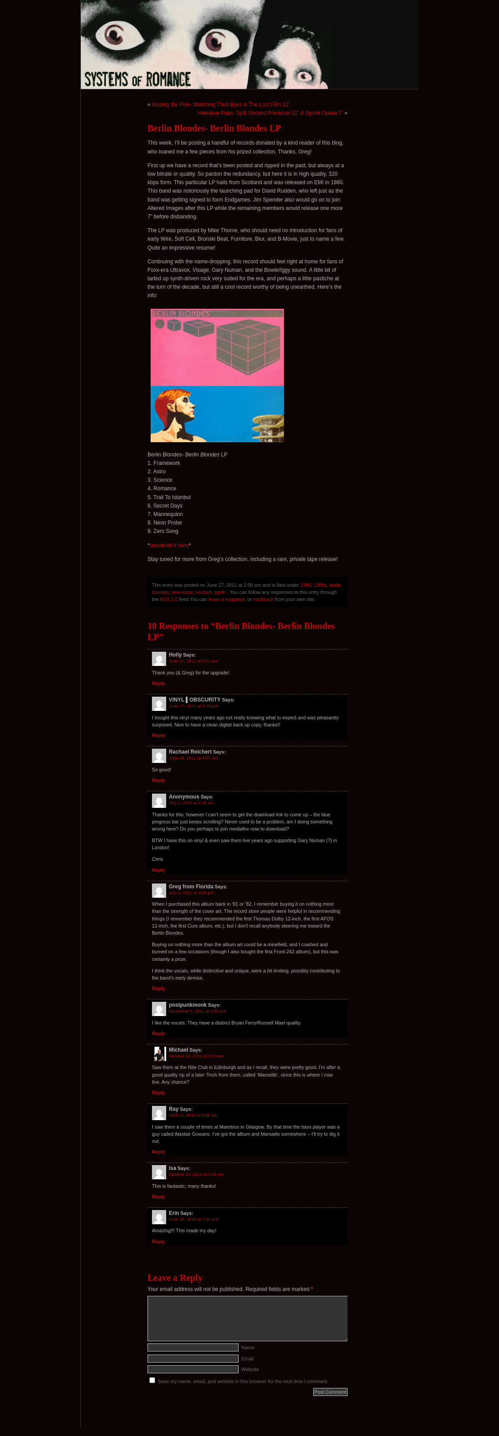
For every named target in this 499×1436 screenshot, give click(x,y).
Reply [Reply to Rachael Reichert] (158, 780)
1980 (305, 585)
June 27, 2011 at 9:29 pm (193, 705)
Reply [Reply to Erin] (158, 1241)
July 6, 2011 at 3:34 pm (191, 892)
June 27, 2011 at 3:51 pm (193, 660)
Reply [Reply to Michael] (158, 1092)
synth (220, 592)
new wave (182, 592)
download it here (169, 545)
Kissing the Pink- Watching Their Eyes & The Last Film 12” (221, 104)
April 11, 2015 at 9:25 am (193, 1115)
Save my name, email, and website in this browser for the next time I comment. (243, 1381)
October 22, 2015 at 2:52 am (196, 1174)
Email (247, 1358)
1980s (320, 585)
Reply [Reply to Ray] (158, 1151)
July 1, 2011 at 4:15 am (191, 802)
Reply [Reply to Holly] (158, 683)
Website (250, 1369)
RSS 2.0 (169, 599)
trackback (263, 599)
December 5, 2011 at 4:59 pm (197, 1010)
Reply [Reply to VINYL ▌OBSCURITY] (158, 735)
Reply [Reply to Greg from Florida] (158, 988)
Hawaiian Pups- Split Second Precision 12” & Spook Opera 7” (270, 113)
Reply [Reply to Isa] (158, 1196)
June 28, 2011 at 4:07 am (193, 757)
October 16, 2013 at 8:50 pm (196, 1055)
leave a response (226, 599)
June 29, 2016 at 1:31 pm (193, 1219)
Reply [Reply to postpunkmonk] (158, 1033)
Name (247, 1347)
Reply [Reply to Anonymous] (158, 870)
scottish (204, 592)
